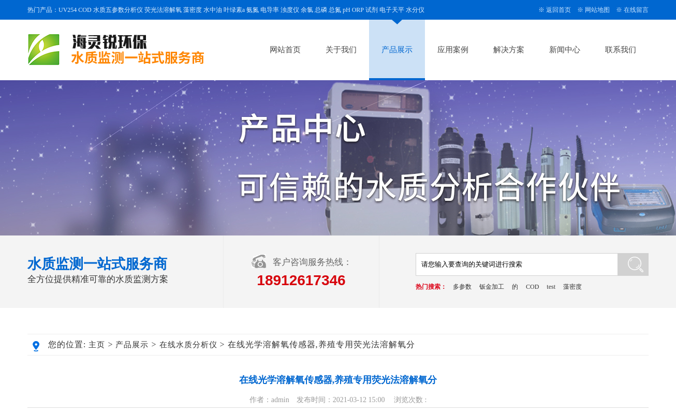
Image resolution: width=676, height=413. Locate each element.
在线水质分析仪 (188, 345)
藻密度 (572, 286)
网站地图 (597, 9)
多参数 (462, 286)
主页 (97, 345)
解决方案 (508, 50)
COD (532, 286)
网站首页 (285, 50)
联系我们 (620, 50)
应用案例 (452, 50)
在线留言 (636, 9)
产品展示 (397, 50)
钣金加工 (491, 286)
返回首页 (558, 9)
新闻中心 (564, 50)
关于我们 (341, 50)
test (551, 286)
